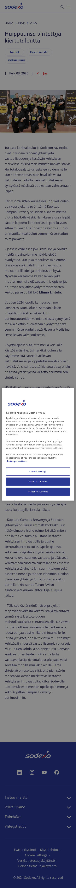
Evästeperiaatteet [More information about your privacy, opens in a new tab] (17, 461)
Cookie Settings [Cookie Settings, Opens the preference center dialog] (38, 471)
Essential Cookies (38, 481)
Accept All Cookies (38, 491)
